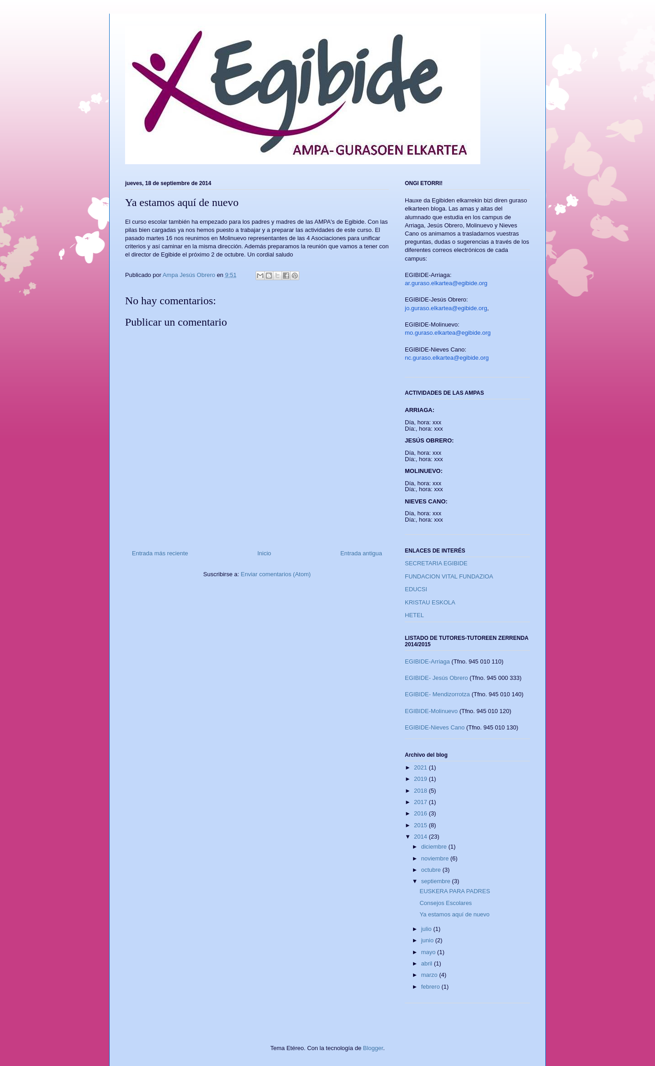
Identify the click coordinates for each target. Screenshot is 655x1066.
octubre (432, 869)
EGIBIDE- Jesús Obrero (436, 677)
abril (427, 963)
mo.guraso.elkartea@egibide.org (448, 332)
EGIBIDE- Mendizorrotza (437, 694)
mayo (429, 952)
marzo (430, 974)
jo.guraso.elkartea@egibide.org (446, 308)
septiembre (436, 881)
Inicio (264, 553)
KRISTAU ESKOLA (430, 602)
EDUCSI (416, 589)
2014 (421, 836)
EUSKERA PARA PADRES (454, 891)
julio (427, 928)
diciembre (434, 846)
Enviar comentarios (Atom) (276, 574)
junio (428, 940)
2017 (421, 802)
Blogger (373, 1048)
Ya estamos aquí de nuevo (454, 914)
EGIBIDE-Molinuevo (431, 711)
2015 (421, 825)
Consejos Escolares (445, 903)
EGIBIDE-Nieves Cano (435, 727)
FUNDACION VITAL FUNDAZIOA (449, 576)
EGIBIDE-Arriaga (427, 661)
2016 (421, 813)
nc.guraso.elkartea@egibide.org (447, 357)
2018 (421, 790)
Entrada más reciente (160, 553)
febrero (431, 986)
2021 (421, 767)
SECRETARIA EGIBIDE (436, 563)
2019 (421, 778)
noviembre (435, 858)
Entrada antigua (361, 553)
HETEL (414, 615)
